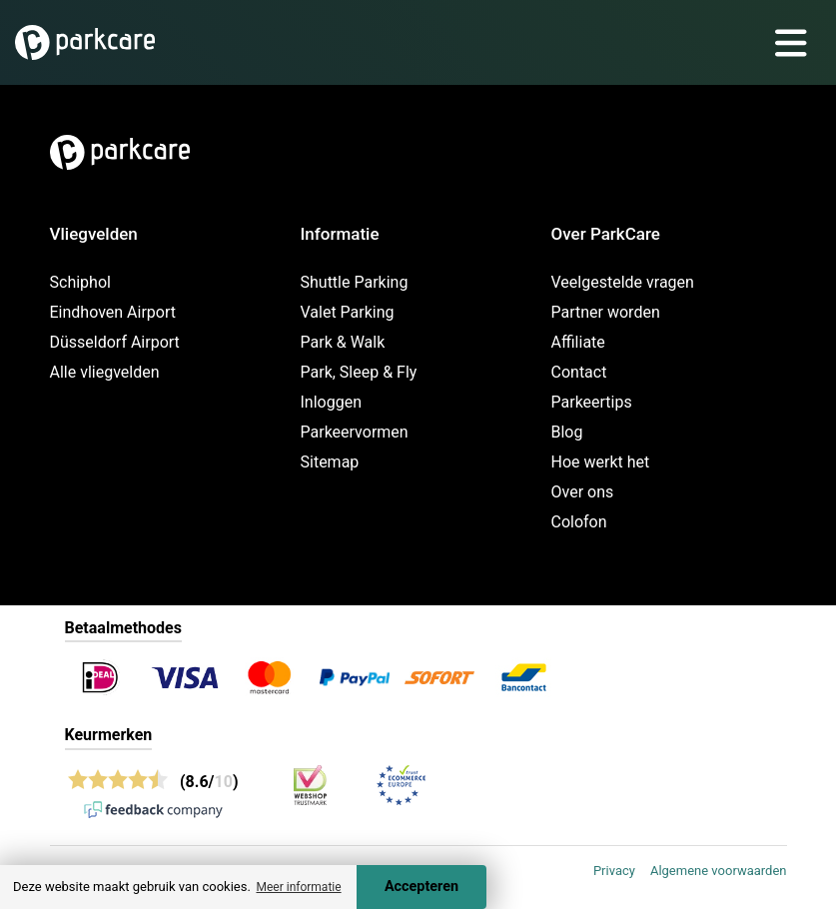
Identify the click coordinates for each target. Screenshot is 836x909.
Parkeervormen (355, 432)
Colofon (579, 521)
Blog (567, 432)
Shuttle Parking (355, 282)
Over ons (582, 491)
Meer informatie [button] (298, 887)
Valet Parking (348, 312)
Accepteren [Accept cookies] (421, 886)
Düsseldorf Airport (115, 342)
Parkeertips (591, 402)
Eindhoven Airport (113, 312)
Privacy (614, 870)
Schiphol (80, 282)
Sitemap (330, 462)
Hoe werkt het (600, 462)
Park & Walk (343, 342)
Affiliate (578, 342)
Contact (579, 372)
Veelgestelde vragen (622, 282)
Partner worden (605, 312)
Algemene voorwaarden (718, 870)
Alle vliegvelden (105, 372)
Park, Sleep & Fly (359, 372)
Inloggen (332, 402)
